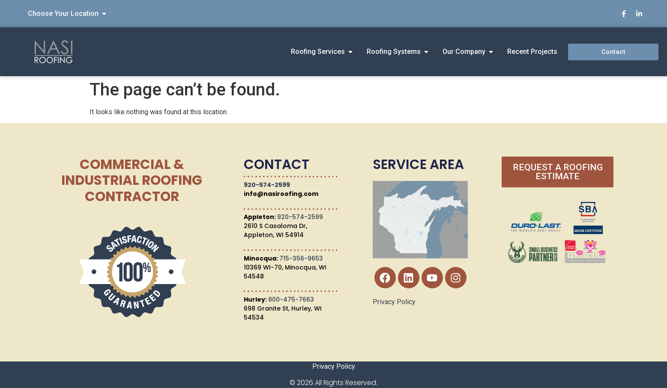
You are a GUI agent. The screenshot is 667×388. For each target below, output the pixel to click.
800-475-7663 (291, 299)
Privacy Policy (394, 302)
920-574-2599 (267, 185)
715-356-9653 (301, 258)
